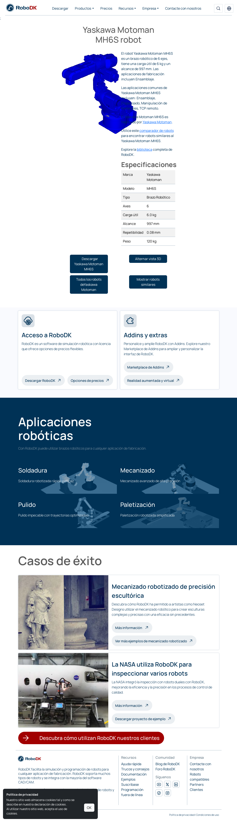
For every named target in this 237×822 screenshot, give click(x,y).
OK (89, 807)
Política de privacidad (182, 815)
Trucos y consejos (135, 769)
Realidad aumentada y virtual (150, 380)
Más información (133, 627)
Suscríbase (130, 784)
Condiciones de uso (207, 815)
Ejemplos (128, 779)
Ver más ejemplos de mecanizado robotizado (151, 641)
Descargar (60, 8)
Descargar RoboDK (40, 380)
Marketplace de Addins (145, 367)
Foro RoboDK (165, 769)
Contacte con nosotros (183, 8)
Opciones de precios (87, 380)
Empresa (149, 8)
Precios (106, 8)
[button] (229, 8)
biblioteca (144, 149)
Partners (197, 784)
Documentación (134, 774)
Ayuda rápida (131, 764)
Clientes (196, 789)
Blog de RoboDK (167, 764)
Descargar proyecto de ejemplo (140, 719)
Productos (83, 8)
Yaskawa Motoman (157, 122)
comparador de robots (156, 130)
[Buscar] (218, 8)
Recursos (126, 8)
